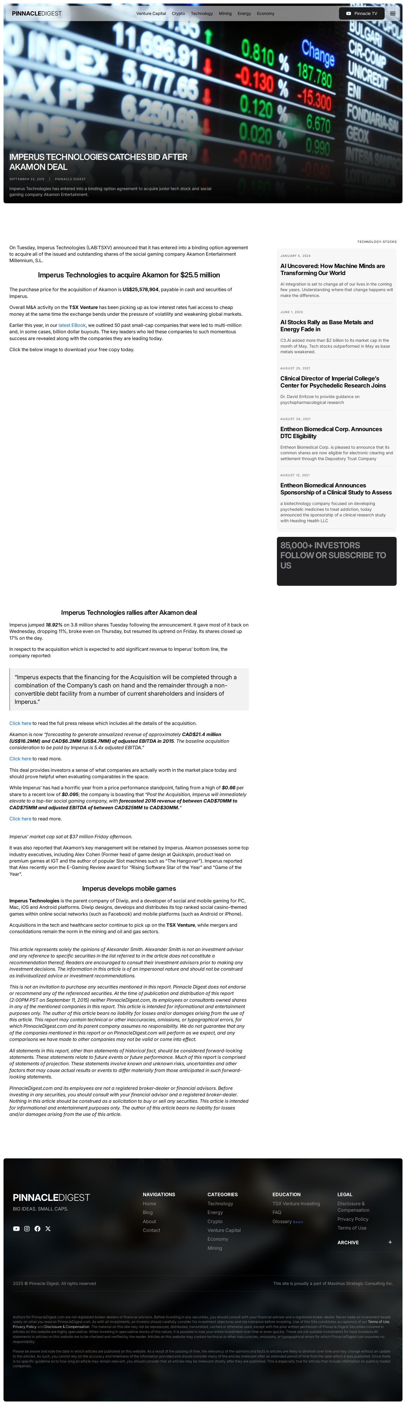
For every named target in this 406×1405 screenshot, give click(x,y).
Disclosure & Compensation (66, 1326)
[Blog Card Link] (336, 278)
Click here (20, 723)
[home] (37, 13)
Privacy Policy (25, 1326)
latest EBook (72, 325)
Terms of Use (378, 1321)
